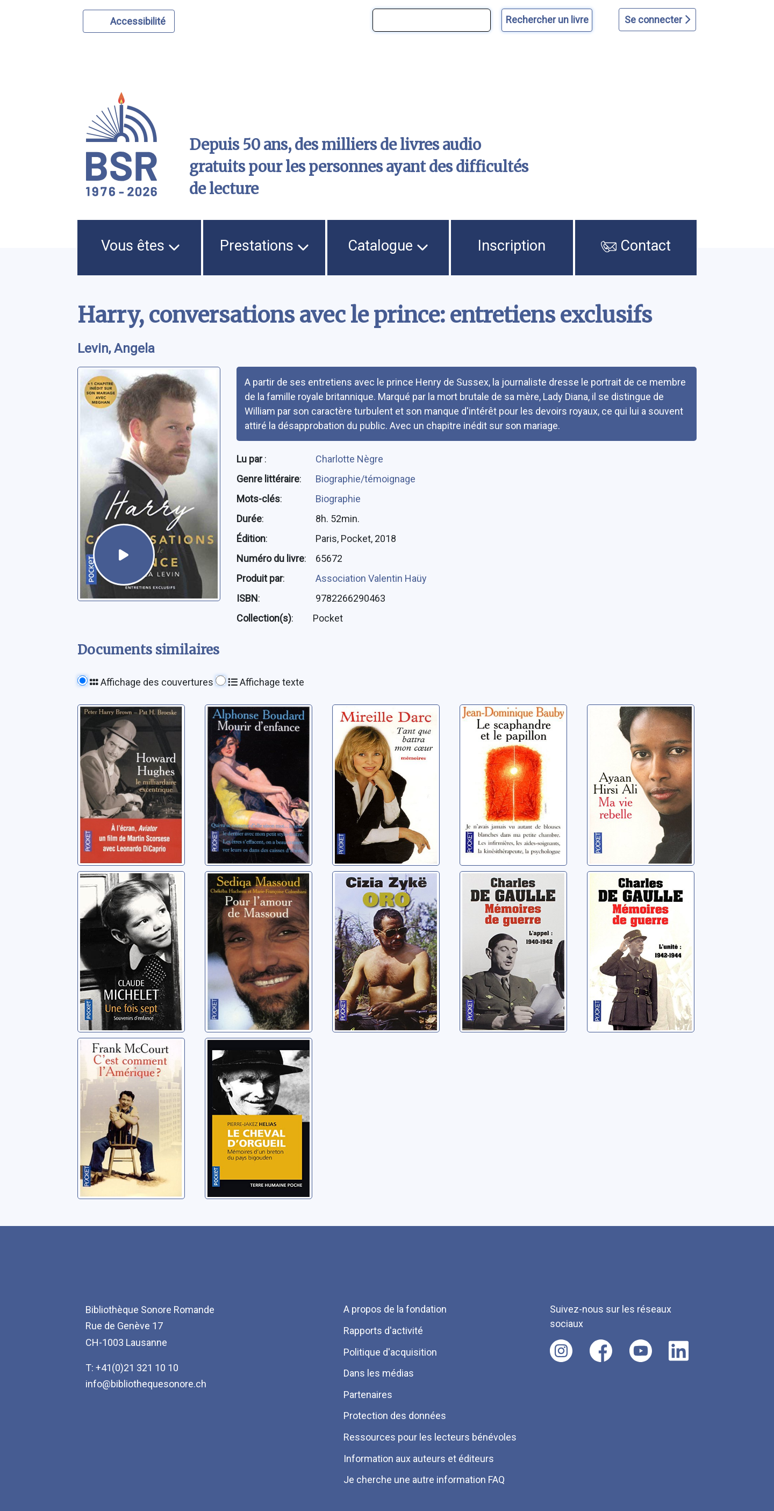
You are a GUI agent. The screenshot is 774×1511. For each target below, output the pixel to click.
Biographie (338, 498)
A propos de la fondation (395, 1309)
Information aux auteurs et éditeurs (418, 1458)
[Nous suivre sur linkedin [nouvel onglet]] (679, 1350)
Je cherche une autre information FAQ (424, 1479)
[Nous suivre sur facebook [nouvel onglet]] (601, 1350)
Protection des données (394, 1415)
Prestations (264, 245)
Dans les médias (378, 1373)
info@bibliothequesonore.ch (145, 1383)
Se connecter (657, 19)
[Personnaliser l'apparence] (128, 21)
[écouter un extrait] (124, 555)
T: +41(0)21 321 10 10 (131, 1367)
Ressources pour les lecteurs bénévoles (430, 1437)
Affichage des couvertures (151, 682)
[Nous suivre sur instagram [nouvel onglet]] (561, 1350)
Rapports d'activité (383, 1330)
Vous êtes (140, 245)
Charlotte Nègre (349, 459)
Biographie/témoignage (365, 478)
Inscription (512, 245)
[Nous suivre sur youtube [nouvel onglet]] (640, 1350)
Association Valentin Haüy (371, 578)
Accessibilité (139, 20)
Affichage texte (266, 682)
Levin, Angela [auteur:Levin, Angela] (116, 348)
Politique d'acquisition (390, 1352)
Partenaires (367, 1394)
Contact (636, 245)
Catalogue (388, 245)
